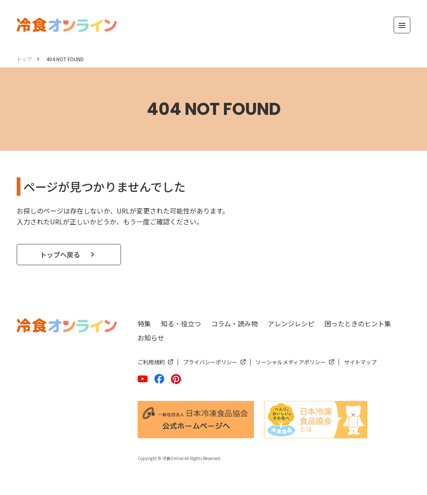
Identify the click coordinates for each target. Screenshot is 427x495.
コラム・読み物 (234, 323)
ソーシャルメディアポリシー (291, 362)
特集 (144, 323)
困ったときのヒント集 (357, 323)
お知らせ (151, 338)
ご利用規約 (151, 362)
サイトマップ (360, 362)
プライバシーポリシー (210, 362)
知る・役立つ (181, 323)
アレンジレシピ (291, 323)
